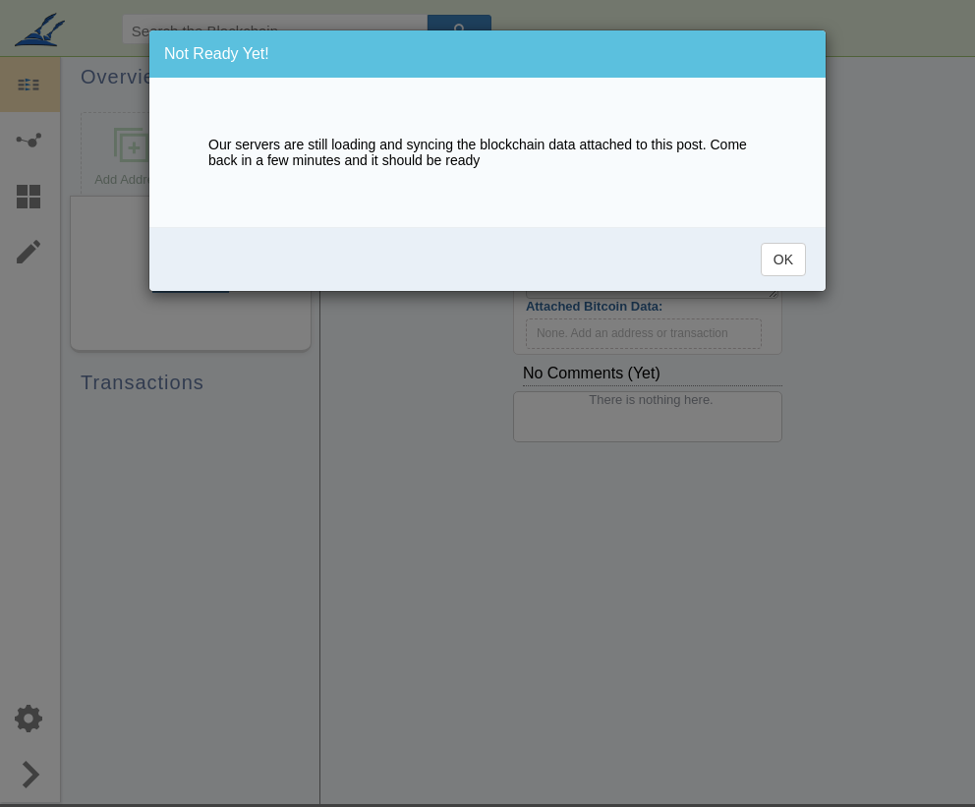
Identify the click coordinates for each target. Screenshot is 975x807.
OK (783, 259)
